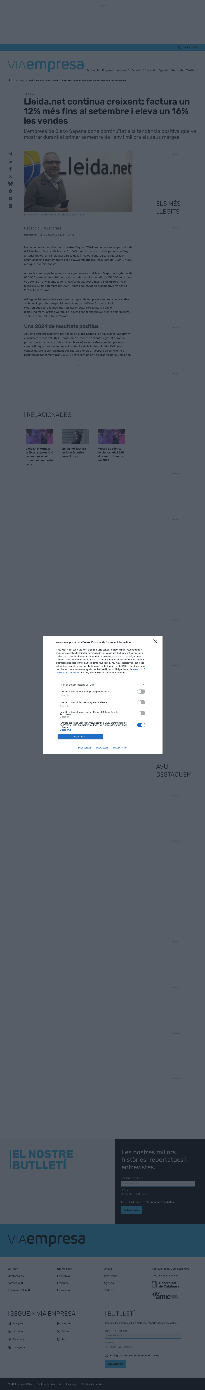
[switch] (141, 691)
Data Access (102, 747)
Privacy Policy (120, 747)
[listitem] (102, 684)
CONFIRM (80, 737)
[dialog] (103, 695)
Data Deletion (85, 747)
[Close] (156, 642)
